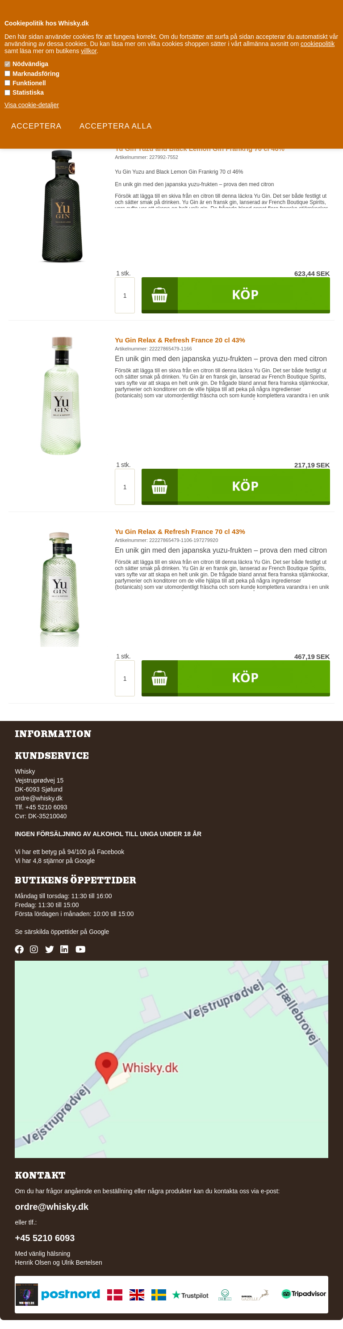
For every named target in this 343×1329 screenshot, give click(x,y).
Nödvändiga (30, 63)
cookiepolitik (318, 43)
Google (99, 931)
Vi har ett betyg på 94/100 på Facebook (69, 851)
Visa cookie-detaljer (31, 104)
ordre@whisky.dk (39, 798)
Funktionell (29, 83)
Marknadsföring (36, 73)
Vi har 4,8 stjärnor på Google (55, 860)
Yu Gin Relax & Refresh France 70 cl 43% (180, 531)
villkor (88, 50)
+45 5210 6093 (45, 1237)
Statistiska (28, 92)
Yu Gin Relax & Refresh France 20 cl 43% (180, 340)
